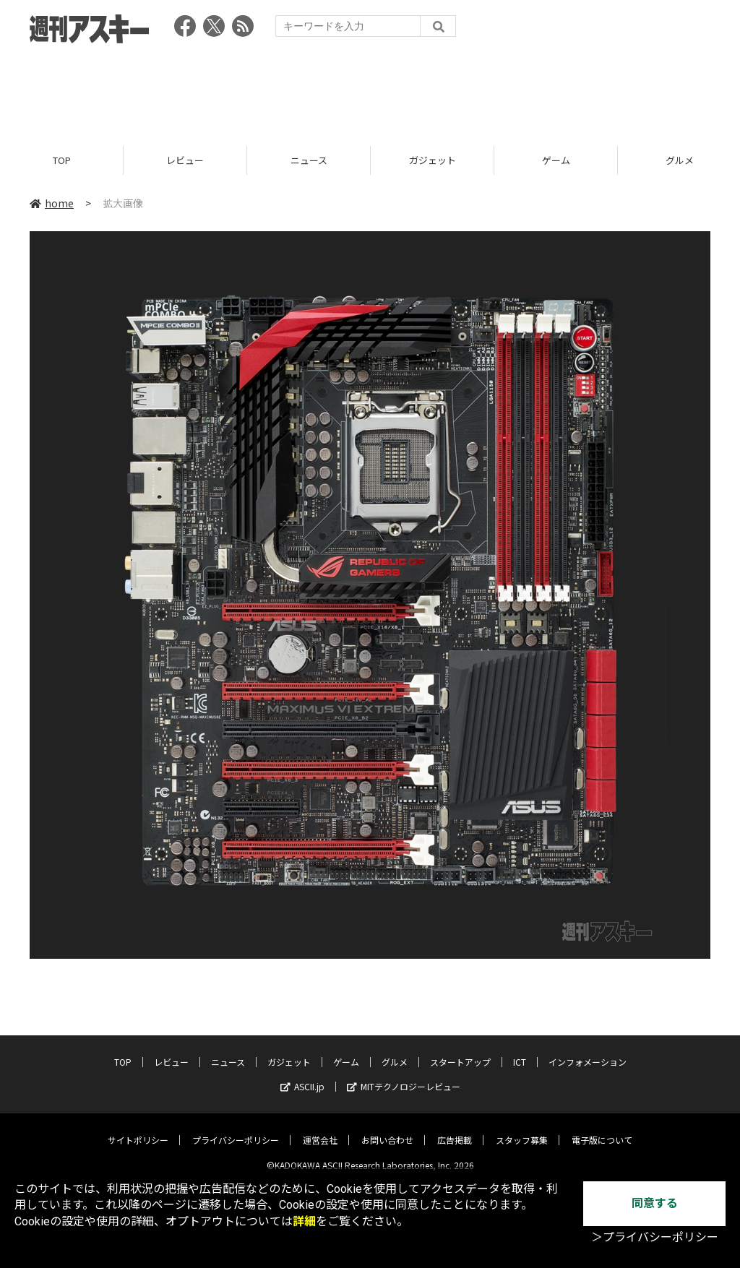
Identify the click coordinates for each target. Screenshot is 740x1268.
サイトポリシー (138, 1129)
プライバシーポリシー (235, 1129)
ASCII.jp (302, 1075)
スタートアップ (460, 1051)
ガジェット (432, 161)
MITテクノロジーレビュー (403, 1075)
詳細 (304, 1221)
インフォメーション (587, 1051)
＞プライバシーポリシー (654, 1237)
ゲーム (556, 161)
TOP (62, 161)
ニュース (309, 161)
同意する (655, 1203)
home (52, 204)
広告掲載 (454, 1129)
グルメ (395, 1051)
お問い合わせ (387, 1129)
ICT (519, 1051)
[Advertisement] (370, 90)
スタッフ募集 (522, 1129)
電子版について (602, 1129)
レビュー (185, 161)
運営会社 (320, 1129)
